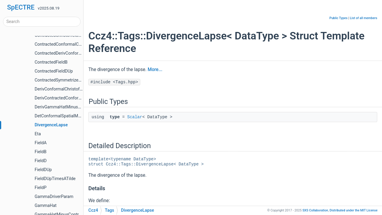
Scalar (134, 117)
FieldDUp (43, 169)
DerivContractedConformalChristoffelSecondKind (81, 98)
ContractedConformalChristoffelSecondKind (77, 44)
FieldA (41, 142)
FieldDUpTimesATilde (55, 178)
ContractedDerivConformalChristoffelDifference (80, 53)
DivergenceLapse (51, 125)
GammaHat (46, 205)
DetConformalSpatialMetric (61, 116)
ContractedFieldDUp (54, 71)
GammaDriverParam (54, 196)
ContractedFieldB (51, 62)
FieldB (41, 151)
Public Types (338, 18)
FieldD (41, 160)
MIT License (353, 210)
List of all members (363, 18)
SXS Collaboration (315, 210)
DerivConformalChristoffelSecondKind (71, 89)
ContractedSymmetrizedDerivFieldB (68, 80)
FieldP (41, 187)
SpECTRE (21, 7)
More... (155, 69)
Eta (38, 133)
